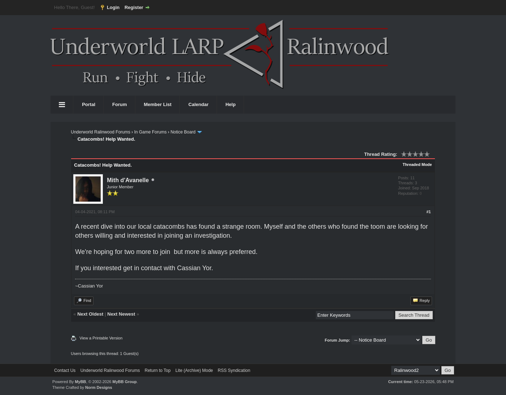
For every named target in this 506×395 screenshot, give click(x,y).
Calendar (198, 104)
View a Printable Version (100, 338)
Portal (88, 104)
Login (113, 7)
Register (134, 7)
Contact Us (64, 370)
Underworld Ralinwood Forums (100, 132)
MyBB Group (124, 381)
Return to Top (158, 370)
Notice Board (182, 132)
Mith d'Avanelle (128, 180)
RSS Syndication (234, 370)
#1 (428, 212)
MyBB (80, 381)
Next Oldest (90, 314)
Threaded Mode (417, 164)
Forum (119, 104)
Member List (158, 104)
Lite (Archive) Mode (194, 370)
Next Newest (121, 314)
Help (231, 104)
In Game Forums (150, 132)
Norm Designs (98, 387)
